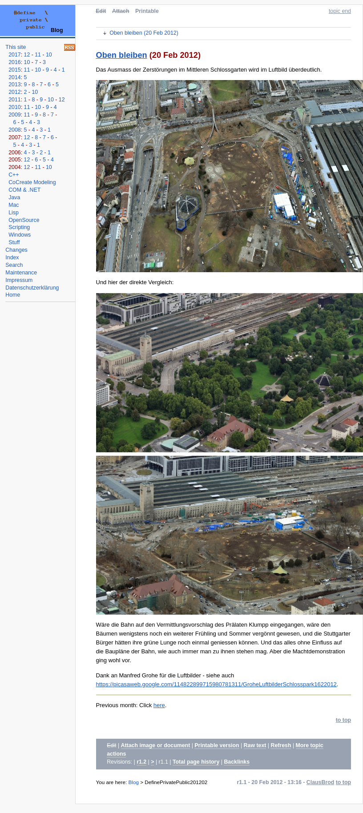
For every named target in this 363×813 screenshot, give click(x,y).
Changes (16, 250)
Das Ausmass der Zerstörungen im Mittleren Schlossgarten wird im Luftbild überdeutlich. (209, 69)
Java (14, 197)
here (159, 705)
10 (49, 55)
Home (12, 295)
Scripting (19, 227)
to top (343, 720)
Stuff (14, 242)
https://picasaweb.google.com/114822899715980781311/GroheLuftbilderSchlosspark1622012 (216, 684)
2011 (14, 100)
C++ (13, 175)
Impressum (18, 280)
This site (15, 47)
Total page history (196, 762)
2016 (14, 62)
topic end (340, 11)
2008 (14, 130)
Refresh (280, 745)
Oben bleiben (121, 55)
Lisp (13, 212)
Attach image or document (155, 745)
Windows (19, 235)
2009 (14, 115)
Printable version (216, 745)
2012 (14, 92)
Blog (134, 782)
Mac (13, 205)
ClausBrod (320, 782)
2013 (14, 84)
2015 (14, 70)
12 (27, 55)
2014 (14, 77)
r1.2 (141, 762)
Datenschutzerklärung (32, 288)
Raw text (255, 745)
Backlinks (237, 762)
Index (12, 257)
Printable (147, 11)
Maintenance (21, 273)
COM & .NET (24, 190)
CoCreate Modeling (32, 182)
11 (38, 55)
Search (14, 265)
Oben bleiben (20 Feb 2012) (143, 33)
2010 (14, 107)
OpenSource (23, 220)
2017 (14, 55)
